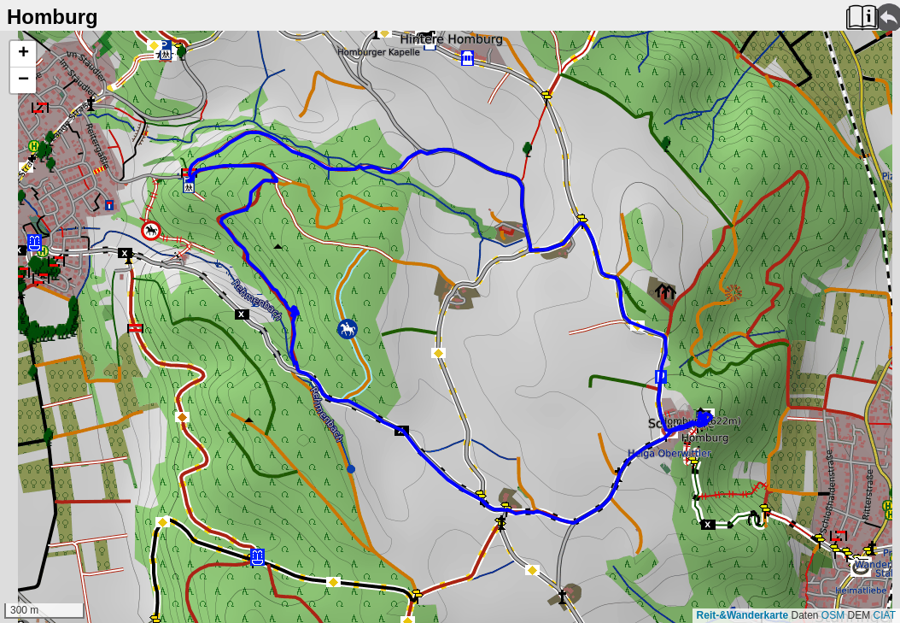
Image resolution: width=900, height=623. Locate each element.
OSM (832, 615)
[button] (23, 54)
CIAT (885, 615)
